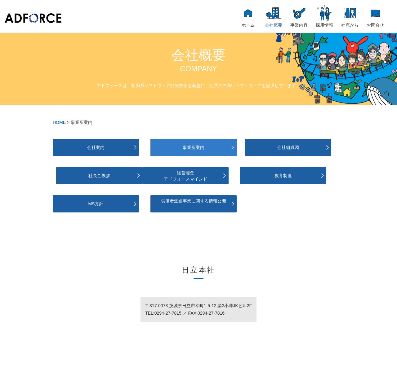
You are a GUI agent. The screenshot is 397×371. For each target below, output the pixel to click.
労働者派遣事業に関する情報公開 (312, 175)
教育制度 (160, 175)
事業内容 (299, 25)
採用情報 (324, 25)
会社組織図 (236, 147)
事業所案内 (161, 147)
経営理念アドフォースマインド (84, 175)
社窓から (350, 25)
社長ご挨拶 (312, 147)
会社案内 (84, 147)
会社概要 (273, 25)
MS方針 (236, 175)
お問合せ (375, 25)
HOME (59, 122)
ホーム (248, 25)
